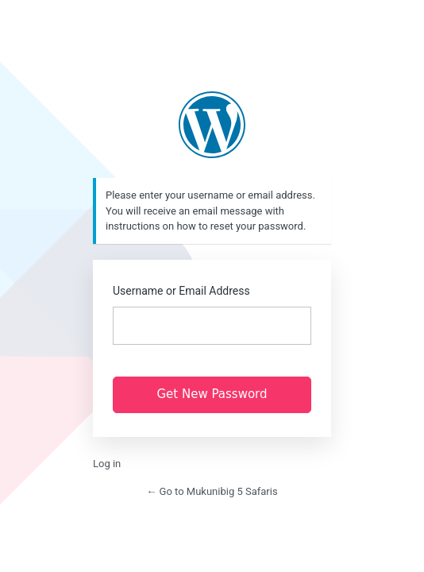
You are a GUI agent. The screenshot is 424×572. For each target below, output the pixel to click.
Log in (107, 464)
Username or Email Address (181, 290)
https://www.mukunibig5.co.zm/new (212, 124)
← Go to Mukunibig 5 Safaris (211, 491)
